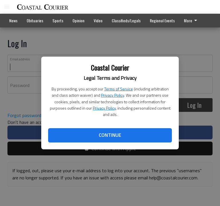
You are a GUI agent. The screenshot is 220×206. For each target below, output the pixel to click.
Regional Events (162, 20)
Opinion (78, 20)
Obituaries (35, 20)
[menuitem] (192, 20)
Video (98, 20)
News (13, 20)
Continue (110, 135)
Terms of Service (118, 89)
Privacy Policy (112, 95)
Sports (57, 20)
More (191, 20)
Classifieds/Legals (126, 20)
